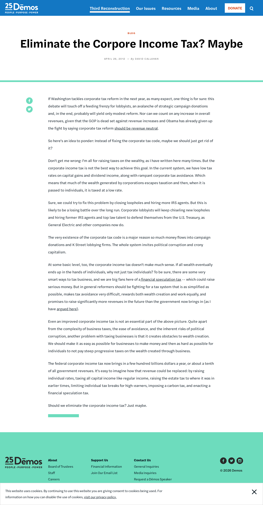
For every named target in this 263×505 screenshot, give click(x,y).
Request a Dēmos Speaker (153, 479)
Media (193, 8)
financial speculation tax (160, 279)
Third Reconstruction (110, 8)
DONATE (235, 7)
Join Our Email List (104, 472)
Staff (51, 472)
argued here (67, 308)
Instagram (239, 460)
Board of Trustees (60, 466)
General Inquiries (146, 466)
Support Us (99, 460)
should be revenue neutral (136, 128)
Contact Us (142, 460)
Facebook (223, 460)
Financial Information (106, 466)
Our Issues (146, 8)
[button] (29, 100)
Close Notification (249, 494)
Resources (171, 8)
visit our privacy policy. (100, 497)
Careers (54, 479)
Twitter (231, 460)
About (211, 8)
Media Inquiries (145, 472)
